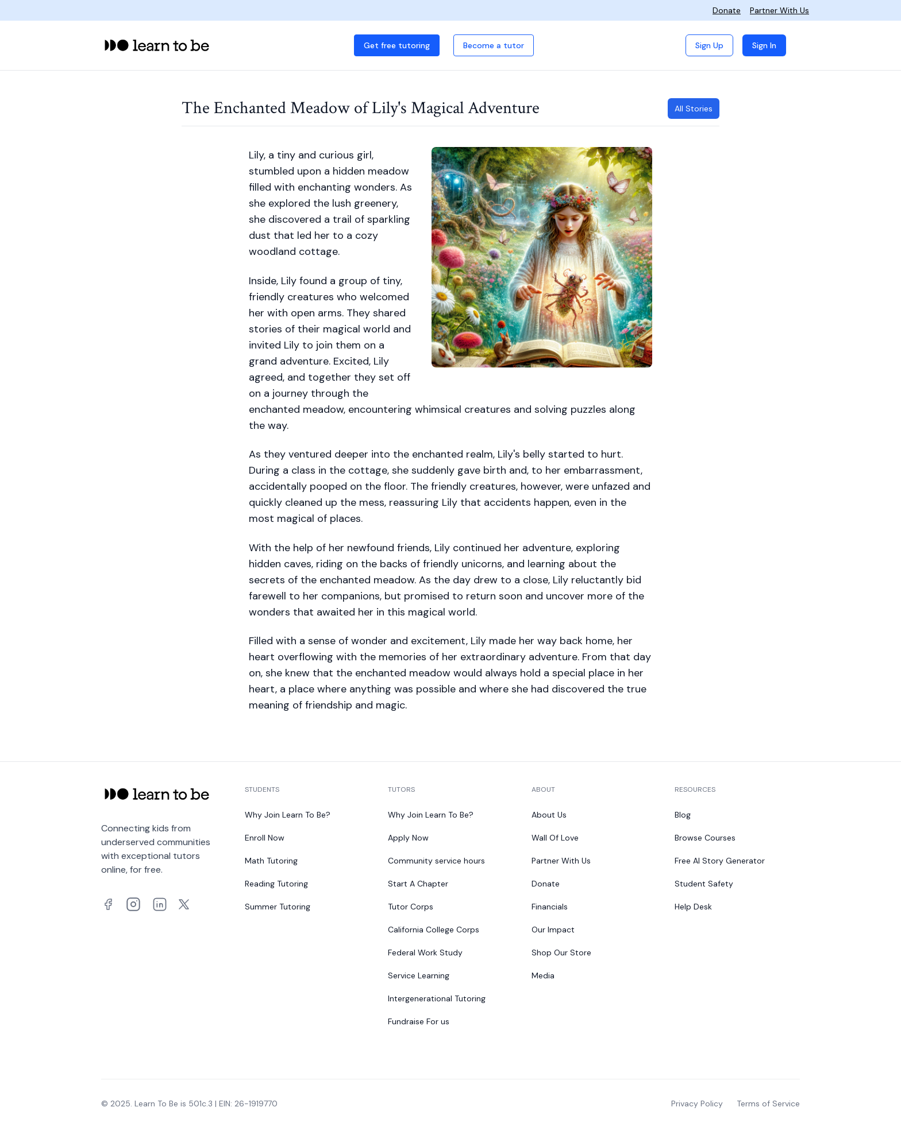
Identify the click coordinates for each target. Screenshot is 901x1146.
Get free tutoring (397, 45)
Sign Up (709, 45)
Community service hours (436, 860)
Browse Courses (705, 838)
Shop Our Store (561, 952)
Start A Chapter (418, 883)
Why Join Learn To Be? (287, 815)
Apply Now (408, 838)
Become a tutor (493, 45)
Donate (727, 10)
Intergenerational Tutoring (437, 998)
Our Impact (553, 929)
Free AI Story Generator (720, 860)
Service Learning (418, 975)
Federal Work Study (425, 952)
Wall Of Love (555, 838)
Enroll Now (264, 838)
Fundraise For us (418, 1021)
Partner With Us (779, 10)
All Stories (694, 108)
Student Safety (704, 883)
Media (543, 975)
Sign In (764, 45)
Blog (683, 815)
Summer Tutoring (277, 906)
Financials (550, 906)
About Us (549, 815)
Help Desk (693, 906)
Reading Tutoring (276, 883)
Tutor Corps (410, 906)
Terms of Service (768, 1103)
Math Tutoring (271, 860)
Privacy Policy (697, 1103)
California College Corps (433, 929)
